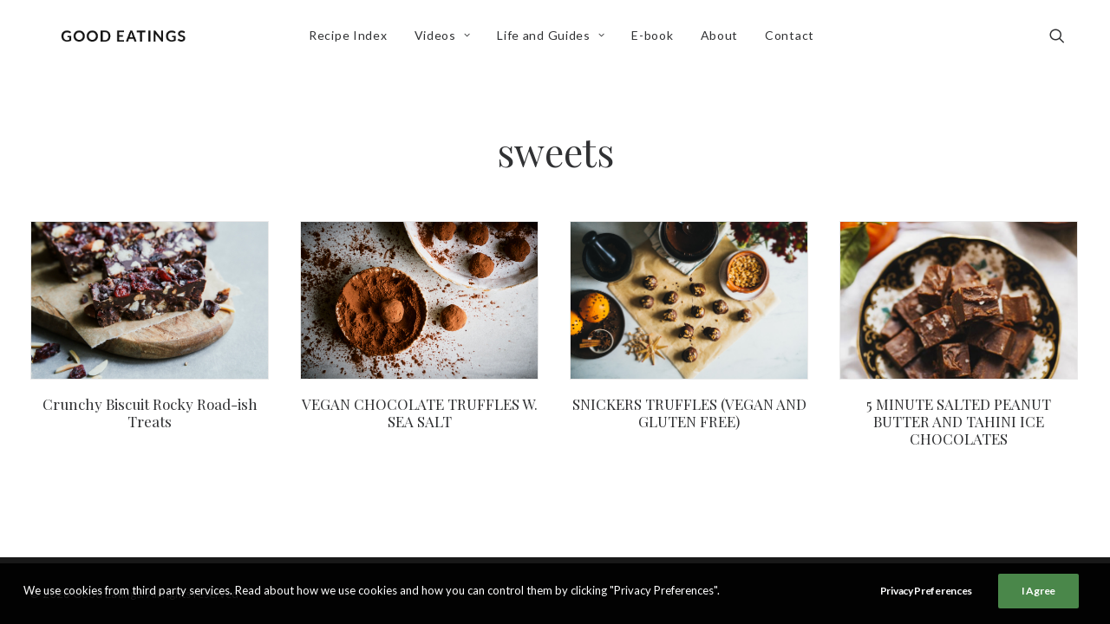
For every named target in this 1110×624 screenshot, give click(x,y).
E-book (657, 40)
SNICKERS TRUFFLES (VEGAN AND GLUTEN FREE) (689, 412)
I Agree (1038, 590)
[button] (1065, 40)
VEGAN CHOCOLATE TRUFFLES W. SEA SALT (420, 412)
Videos (447, 40)
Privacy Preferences (926, 590)
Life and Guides (556, 40)
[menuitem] (352, 40)
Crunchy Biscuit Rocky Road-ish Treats (150, 412)
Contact (794, 40)
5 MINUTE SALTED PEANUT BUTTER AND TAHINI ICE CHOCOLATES (958, 421)
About (724, 40)
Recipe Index (352, 40)
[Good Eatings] (127, 40)
